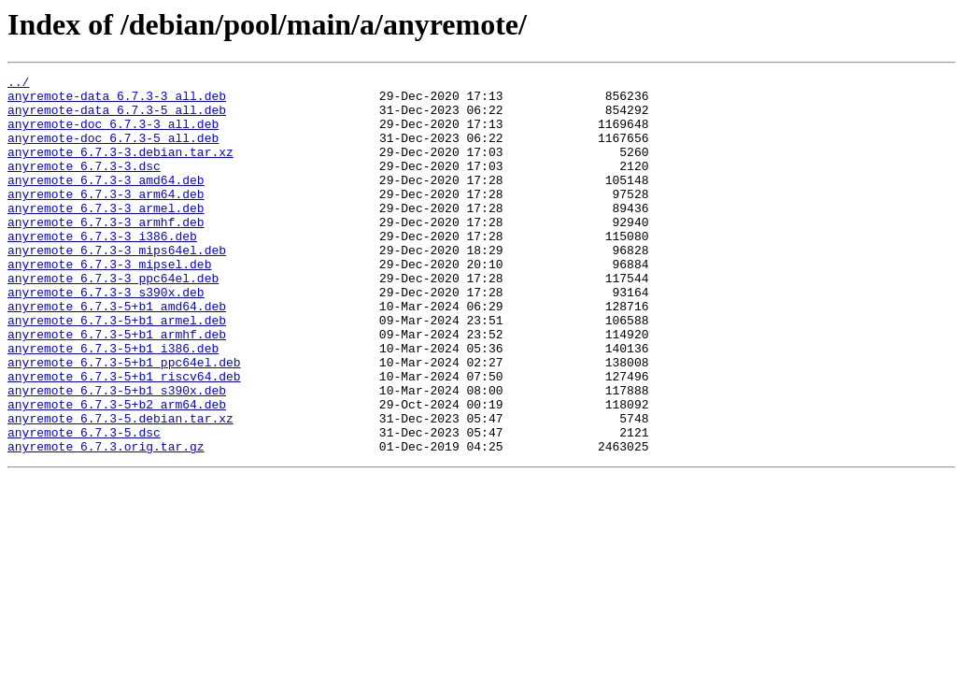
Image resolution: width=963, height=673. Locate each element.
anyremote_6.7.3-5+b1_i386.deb (113, 403)
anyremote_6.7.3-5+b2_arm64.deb (116, 471)
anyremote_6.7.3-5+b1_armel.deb (116, 370)
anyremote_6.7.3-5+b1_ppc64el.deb (124, 420)
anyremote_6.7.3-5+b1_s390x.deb (116, 454)
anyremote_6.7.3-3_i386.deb (102, 269)
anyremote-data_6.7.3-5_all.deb (116, 117)
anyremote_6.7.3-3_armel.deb (106, 235)
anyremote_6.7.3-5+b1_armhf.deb (116, 387)
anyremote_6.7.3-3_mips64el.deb (116, 286)
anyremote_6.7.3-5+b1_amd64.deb (116, 353)
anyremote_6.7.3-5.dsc (84, 504)
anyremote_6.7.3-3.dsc (84, 185)
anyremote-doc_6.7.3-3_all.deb (113, 134)
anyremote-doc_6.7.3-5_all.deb (113, 151)
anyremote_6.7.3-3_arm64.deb (106, 218)
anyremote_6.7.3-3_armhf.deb (106, 252)
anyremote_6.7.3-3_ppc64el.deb (113, 319)
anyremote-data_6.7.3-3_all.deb (116, 101)
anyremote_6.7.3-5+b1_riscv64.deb (124, 437)
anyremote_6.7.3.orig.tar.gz (106, 521)
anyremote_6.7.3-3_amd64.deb (106, 201)
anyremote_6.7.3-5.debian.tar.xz (120, 488)
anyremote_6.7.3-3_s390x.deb (106, 336)
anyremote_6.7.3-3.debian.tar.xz (120, 168)
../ (18, 84)
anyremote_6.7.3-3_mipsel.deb (109, 302)
